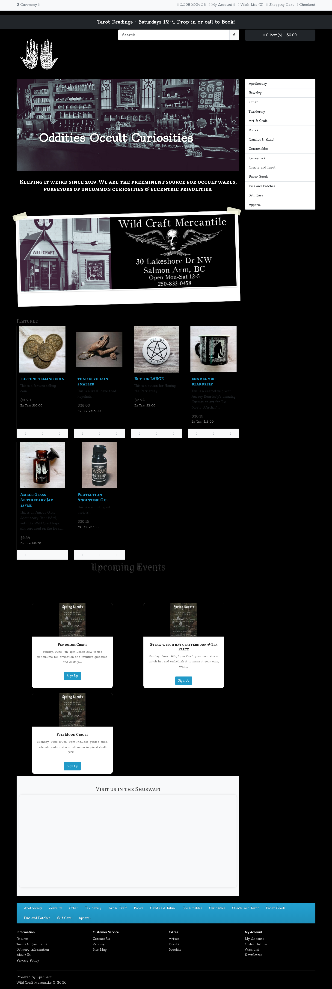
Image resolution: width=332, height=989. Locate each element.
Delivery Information (33, 949)
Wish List (252, 949)
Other (253, 102)
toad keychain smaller (92, 381)
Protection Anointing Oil (92, 497)
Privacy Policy (28, 960)
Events (174, 944)
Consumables (258, 148)
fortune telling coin (42, 379)
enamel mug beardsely (204, 381)
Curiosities (257, 158)
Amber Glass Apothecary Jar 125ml (36, 499)
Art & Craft (258, 121)
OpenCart (44, 977)
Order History (256, 944)
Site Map (100, 949)
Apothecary (258, 83)
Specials (175, 949)
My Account (254, 939)
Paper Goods (258, 176)
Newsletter (253, 955)
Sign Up (72, 676)
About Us (23, 955)
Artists (174, 939)
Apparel (255, 205)
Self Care (256, 195)
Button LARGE (149, 379)
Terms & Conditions (32, 944)
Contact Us (101, 939)
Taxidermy (257, 111)
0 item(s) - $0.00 (280, 35)
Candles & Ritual (261, 139)
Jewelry (255, 93)
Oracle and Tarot (262, 167)
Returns (22, 939)
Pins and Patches (262, 186)
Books (253, 130)
